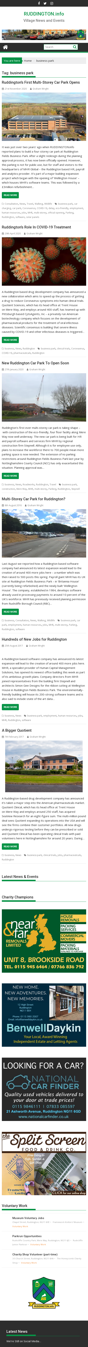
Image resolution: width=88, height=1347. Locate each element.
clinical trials (63, 348)
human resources (11, 212)
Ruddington (8, 217)
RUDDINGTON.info (44, 14)
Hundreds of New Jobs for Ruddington (34, 639)
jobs (24, 212)
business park (65, 203)
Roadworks (28, 484)
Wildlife (48, 203)
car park (16, 208)
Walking (39, 203)
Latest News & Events (20, 876)
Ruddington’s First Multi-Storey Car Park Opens (41, 82)
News (22, 203)
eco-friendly (62, 208)
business (9, 348)
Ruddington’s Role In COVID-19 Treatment (36, 227)
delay (51, 208)
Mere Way (21, 488)
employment (76, 208)
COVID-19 (42, 208)
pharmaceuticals (22, 353)
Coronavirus (29, 208)
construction (8, 488)
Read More (10, 195)
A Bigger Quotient (17, 730)
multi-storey (40, 212)
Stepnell (75, 488)
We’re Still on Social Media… (23, 1341)
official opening (56, 212)
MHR (30, 212)
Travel (30, 203)
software (20, 217)
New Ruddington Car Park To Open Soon (35, 363)
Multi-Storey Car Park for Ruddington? (33, 499)
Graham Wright (39, 88)
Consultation (11, 203)
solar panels (32, 217)
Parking (69, 212)
